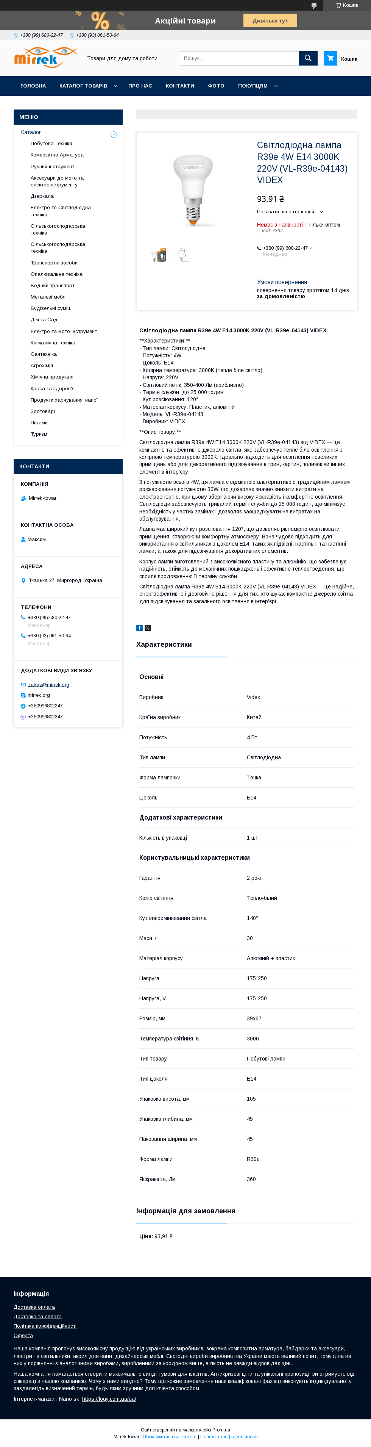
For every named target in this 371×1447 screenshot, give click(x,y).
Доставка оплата (34, 1307)
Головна (33, 86)
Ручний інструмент (52, 166)
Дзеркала (42, 196)
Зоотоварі (43, 411)
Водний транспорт (53, 285)
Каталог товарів (83, 86)
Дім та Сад (44, 319)
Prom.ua (221, 1430)
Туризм (39, 434)
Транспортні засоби (54, 263)
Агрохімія (42, 365)
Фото (216, 86)
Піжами (39, 422)
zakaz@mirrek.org (48, 684)
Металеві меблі (49, 297)
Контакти (180, 86)
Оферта (23, 1335)
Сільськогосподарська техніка (58, 229)
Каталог (31, 132)
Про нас (140, 86)
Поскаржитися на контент (170, 1436)
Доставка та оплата (38, 1316)
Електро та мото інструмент (64, 331)
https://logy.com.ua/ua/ (109, 1399)
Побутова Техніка (51, 143)
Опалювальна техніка (57, 274)
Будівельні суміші (52, 308)
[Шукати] (308, 58)
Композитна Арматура (57, 155)
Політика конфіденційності (45, 1326)
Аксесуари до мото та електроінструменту (57, 181)
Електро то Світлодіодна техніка (61, 211)
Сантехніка (44, 354)
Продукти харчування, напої (64, 400)
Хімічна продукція (52, 377)
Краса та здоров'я (53, 388)
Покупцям (253, 86)
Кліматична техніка (53, 343)
